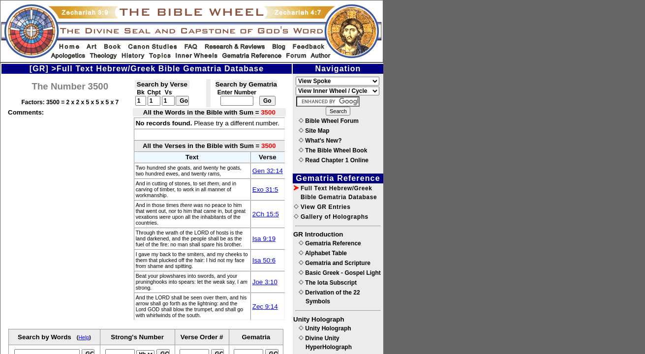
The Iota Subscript (328, 282)
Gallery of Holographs (331, 216)
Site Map (314, 130)
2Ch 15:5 (265, 214)
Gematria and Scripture (334, 263)
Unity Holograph (325, 328)
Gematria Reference (330, 243)
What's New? (320, 140)
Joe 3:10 (264, 282)
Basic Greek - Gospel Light (340, 272)
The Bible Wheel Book (333, 150)
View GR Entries (322, 207)
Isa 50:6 (264, 260)
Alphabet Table (323, 253)
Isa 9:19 (264, 238)
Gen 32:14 (267, 171)
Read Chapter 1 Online (334, 160)
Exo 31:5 (265, 189)
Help (83, 337)
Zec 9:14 (265, 306)
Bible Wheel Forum (329, 121)
